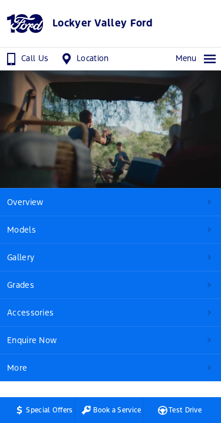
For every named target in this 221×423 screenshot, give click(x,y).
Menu (196, 59)
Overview (25, 202)
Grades (20, 285)
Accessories (30, 312)
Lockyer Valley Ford (102, 23)
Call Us (26, 59)
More (17, 367)
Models (21, 229)
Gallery (20, 257)
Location (84, 59)
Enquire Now (32, 340)
